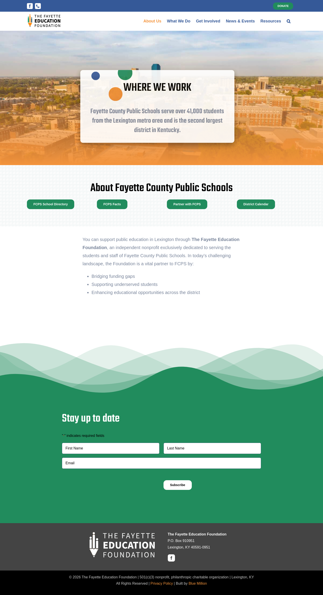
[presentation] (96, 481)
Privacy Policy (162, 583)
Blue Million (198, 583)
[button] (288, 21)
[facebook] (171, 558)
